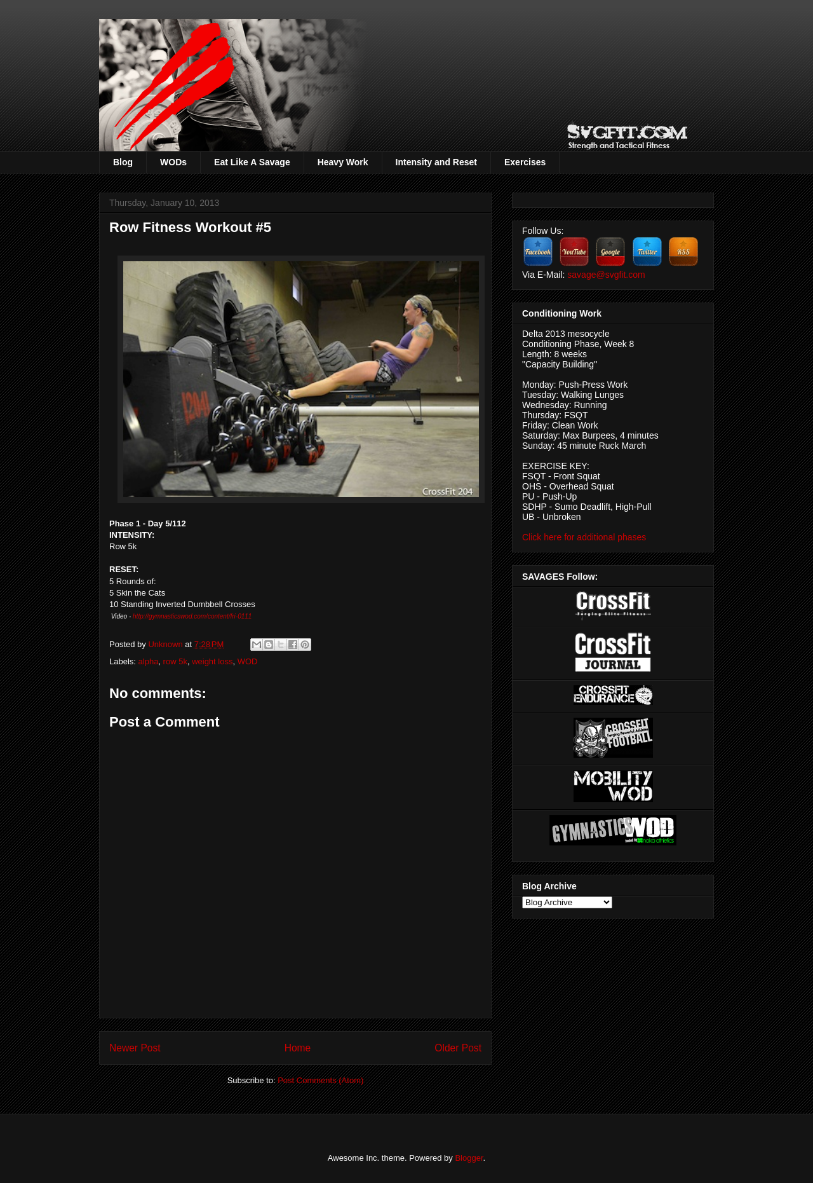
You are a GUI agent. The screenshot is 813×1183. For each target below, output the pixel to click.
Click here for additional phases (584, 537)
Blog (123, 162)
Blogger (469, 1158)
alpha (148, 661)
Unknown (166, 644)
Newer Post (135, 1048)
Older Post (457, 1048)
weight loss (212, 661)
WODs (173, 162)
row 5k (175, 661)
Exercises (525, 162)
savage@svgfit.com (606, 275)
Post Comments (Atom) (320, 1080)
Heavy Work (343, 162)
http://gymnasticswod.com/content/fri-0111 (192, 616)
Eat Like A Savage (252, 162)
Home (298, 1048)
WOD (248, 661)
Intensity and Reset (436, 162)
